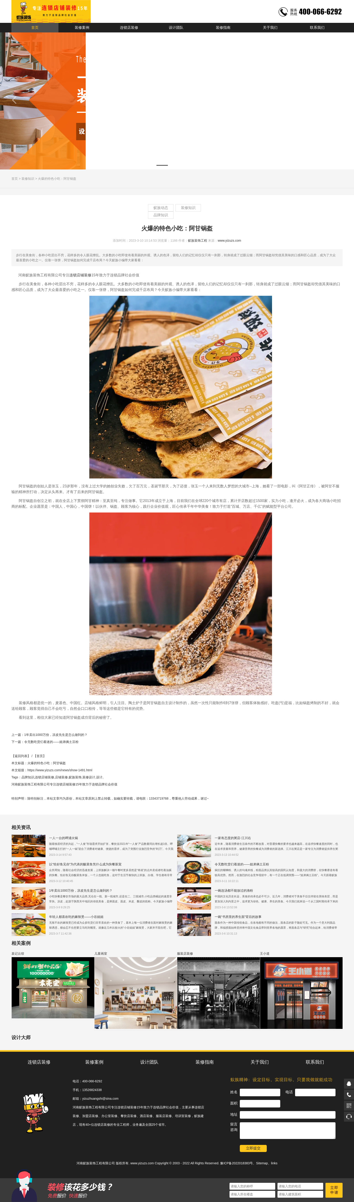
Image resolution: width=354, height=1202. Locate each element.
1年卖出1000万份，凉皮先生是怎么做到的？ (55, 735)
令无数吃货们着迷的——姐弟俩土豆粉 (51, 742)
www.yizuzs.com (229, 240)
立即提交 (253, 1148)
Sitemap (262, 1163)
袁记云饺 (17, 953)
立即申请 (334, 1190)
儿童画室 (100, 953)
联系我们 (317, 27)
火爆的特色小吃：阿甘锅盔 (57, 178)
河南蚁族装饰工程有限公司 (96, 1163)
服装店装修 (185, 953)
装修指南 (223, 27)
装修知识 (27, 178)
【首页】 (39, 756)
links (274, 1163)
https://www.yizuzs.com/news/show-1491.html (59, 770)
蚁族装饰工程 (197, 240)
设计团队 (176, 27)
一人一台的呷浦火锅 (63, 838)
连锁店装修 (129, 27)
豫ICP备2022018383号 (236, 1163)
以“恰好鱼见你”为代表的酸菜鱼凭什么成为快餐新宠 (85, 864)
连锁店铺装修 (80, 275)
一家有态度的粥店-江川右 (233, 838)
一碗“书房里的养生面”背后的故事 (238, 917)
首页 (35, 27)
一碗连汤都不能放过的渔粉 (234, 890)
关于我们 (270, 27)
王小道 (264, 953)
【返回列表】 (21, 756)
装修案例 (82, 27)
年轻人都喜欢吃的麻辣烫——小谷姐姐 (76, 917)
